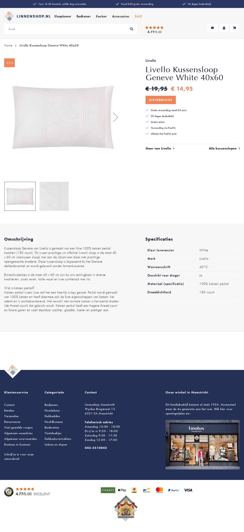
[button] (113, 117)
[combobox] (70, 29)
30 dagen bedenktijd (199, 4)
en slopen (56, 444)
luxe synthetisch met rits (74, 279)
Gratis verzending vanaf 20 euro (169, 110)
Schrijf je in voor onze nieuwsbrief (19, 456)
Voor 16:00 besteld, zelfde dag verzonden (62, 4)
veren (32, 279)
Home (8, 45)
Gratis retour (158, 122)
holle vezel (45, 279)
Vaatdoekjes (53, 433)
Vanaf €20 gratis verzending (137, 4)
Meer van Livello (158, 148)
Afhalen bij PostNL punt (164, 133)
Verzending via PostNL (163, 128)
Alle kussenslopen (223, 148)
